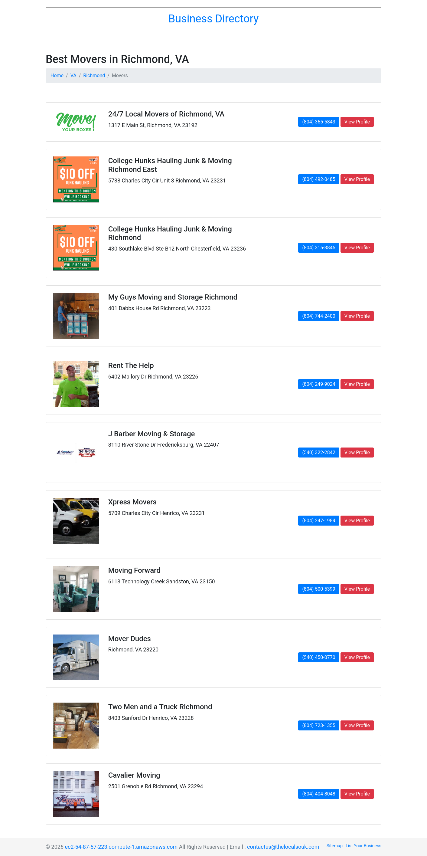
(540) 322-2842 (318, 452)
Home (57, 75)
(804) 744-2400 (318, 316)
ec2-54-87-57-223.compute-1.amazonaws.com (121, 847)
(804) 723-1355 (318, 725)
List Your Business (363, 845)
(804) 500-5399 (318, 589)
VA (73, 75)
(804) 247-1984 (318, 520)
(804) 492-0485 (318, 179)
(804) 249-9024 (318, 384)
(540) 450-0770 (318, 657)
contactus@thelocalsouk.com (283, 847)
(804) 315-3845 (318, 248)
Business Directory (213, 18)
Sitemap (335, 845)
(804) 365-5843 (318, 122)
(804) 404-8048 (318, 794)
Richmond (94, 75)
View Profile (357, 122)
